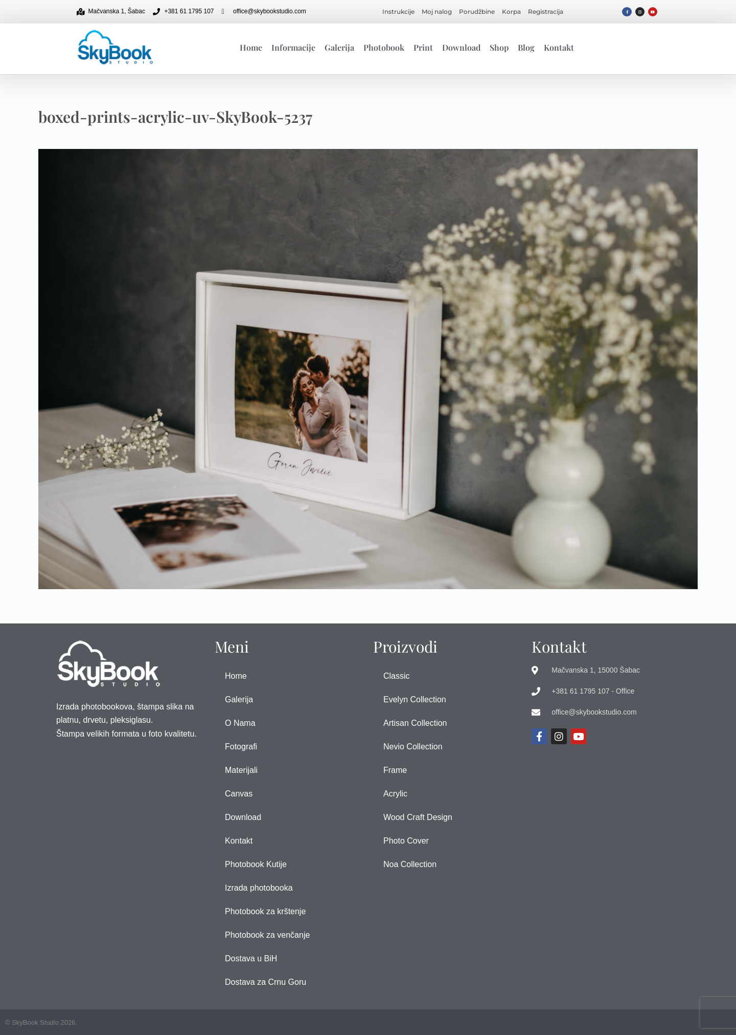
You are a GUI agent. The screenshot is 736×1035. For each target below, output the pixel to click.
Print (423, 47)
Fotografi (241, 746)
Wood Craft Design (417, 817)
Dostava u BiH (251, 958)
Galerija (339, 47)
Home (251, 47)
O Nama (240, 723)
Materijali (241, 770)
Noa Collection (409, 864)
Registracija (545, 11)
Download (461, 47)
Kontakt (559, 47)
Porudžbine (477, 11)
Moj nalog (437, 11)
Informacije (293, 47)
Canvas (238, 793)
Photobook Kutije (256, 864)
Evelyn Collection (414, 699)
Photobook (383, 47)
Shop (499, 47)
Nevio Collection (413, 746)
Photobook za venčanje (267, 935)
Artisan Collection (415, 723)
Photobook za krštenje (265, 911)
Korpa (511, 11)
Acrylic (395, 793)
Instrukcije (398, 11)
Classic (396, 676)
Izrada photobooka (259, 887)
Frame (395, 770)
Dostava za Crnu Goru (265, 982)
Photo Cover (406, 840)
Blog (526, 47)
